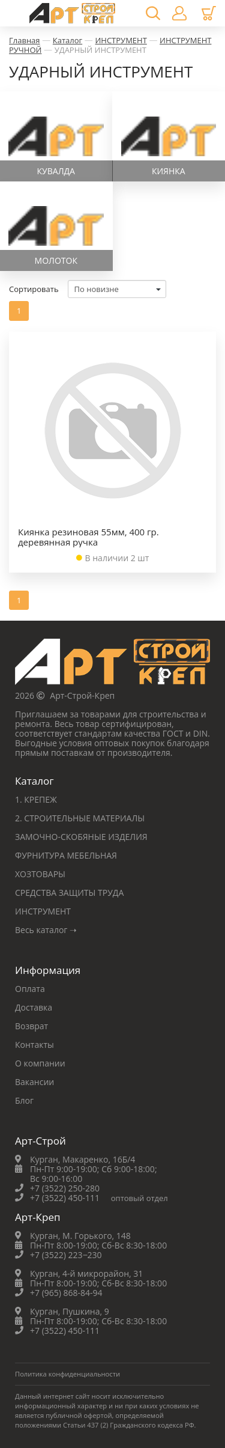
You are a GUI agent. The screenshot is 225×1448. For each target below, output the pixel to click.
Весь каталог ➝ (46, 929)
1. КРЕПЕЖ (36, 799)
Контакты (34, 1044)
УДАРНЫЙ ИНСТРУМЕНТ (100, 49)
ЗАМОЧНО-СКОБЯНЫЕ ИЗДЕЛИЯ (81, 836)
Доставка (33, 1007)
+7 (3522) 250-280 (65, 1188)
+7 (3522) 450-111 (65, 1197)
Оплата (30, 988)
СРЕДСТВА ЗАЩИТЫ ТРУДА (69, 892)
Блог (24, 1100)
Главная (24, 40)
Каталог (67, 40)
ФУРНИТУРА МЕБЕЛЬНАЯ (66, 855)
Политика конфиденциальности (67, 1373)
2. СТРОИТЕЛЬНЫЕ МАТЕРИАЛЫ (80, 818)
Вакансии (34, 1082)
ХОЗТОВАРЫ (40, 874)
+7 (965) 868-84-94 (66, 1292)
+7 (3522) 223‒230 (66, 1255)
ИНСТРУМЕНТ (120, 40)
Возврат (31, 1026)
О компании (40, 1063)
